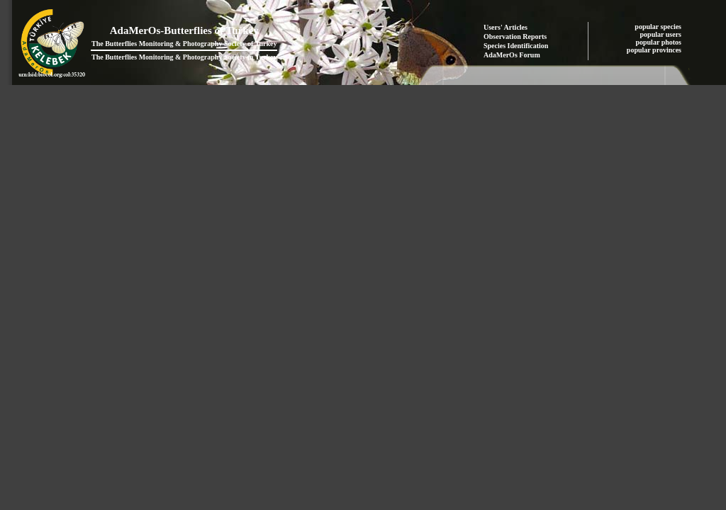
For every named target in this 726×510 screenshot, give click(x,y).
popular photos (659, 42)
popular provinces (655, 50)
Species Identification (516, 46)
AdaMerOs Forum (512, 55)
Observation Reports (515, 36)
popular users (661, 34)
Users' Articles (505, 27)
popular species (659, 26)
